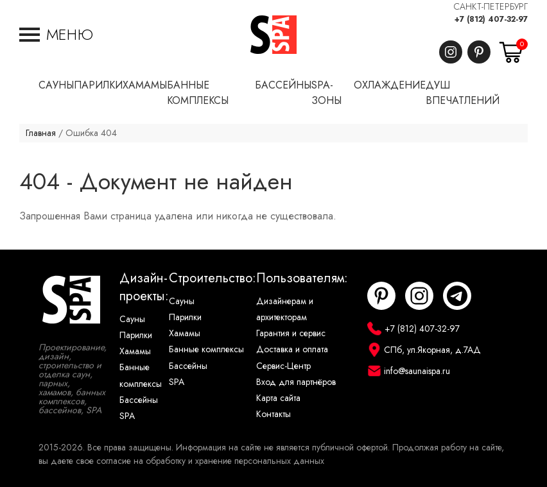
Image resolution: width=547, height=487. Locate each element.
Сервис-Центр (283, 366)
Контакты (273, 414)
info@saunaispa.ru (417, 371)
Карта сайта (278, 398)
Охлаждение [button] (390, 85)
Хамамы (135, 351)
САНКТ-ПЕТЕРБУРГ (491, 7)
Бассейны (138, 400)
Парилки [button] (98, 85)
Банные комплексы (140, 375)
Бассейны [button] (283, 85)
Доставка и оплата (292, 349)
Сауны (132, 319)
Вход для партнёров (296, 382)
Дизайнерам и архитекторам (284, 309)
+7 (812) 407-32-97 (491, 19)
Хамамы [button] (145, 85)
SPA (127, 416)
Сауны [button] (56, 85)
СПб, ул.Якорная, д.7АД (432, 350)
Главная (41, 133)
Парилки (135, 335)
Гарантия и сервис (291, 333)
